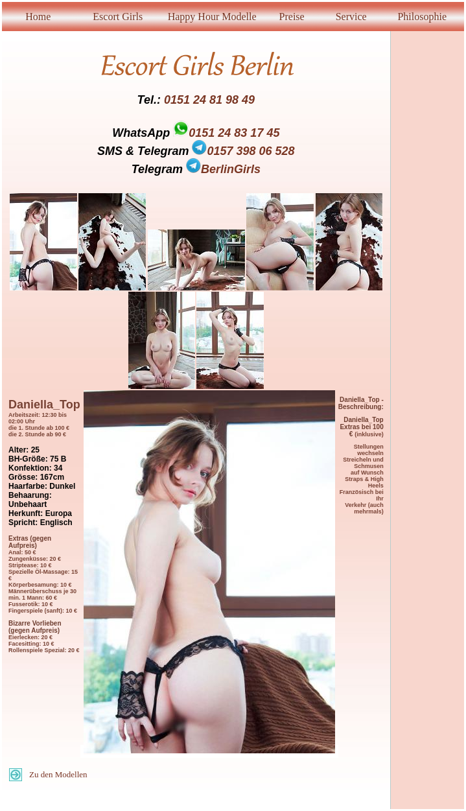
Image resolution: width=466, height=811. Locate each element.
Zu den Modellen (58, 774)
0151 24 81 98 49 (209, 99)
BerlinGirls (223, 169)
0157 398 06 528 (243, 151)
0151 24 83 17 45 (234, 132)
